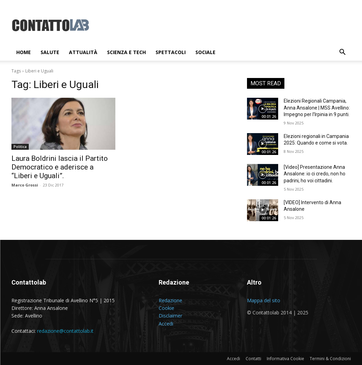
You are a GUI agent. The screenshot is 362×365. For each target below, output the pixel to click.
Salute (50, 52)
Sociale (205, 52)
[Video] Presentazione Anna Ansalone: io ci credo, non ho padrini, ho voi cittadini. (314, 173)
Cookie (166, 308)
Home (23, 52)
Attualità (83, 52)
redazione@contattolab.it (65, 331)
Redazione (170, 300)
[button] (342, 53)
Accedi (166, 323)
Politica (20, 146)
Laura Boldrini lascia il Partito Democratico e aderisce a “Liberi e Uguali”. (59, 167)
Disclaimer (170, 315)
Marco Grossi (24, 185)
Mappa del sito (263, 300)
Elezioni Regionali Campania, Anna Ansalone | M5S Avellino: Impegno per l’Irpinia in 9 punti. (317, 107)
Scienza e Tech (126, 52)
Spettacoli (171, 52)
